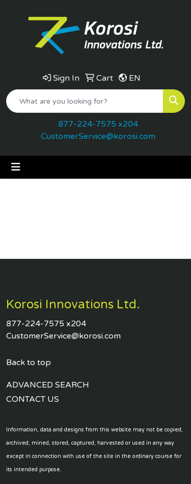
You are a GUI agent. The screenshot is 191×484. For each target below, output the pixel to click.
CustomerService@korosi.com (98, 136)
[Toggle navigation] (15, 167)
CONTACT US (32, 399)
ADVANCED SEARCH (47, 385)
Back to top (28, 362)
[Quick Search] (84, 101)
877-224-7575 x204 (98, 124)
